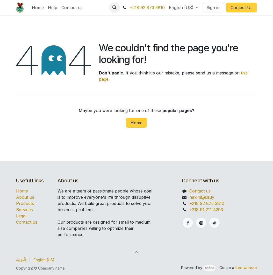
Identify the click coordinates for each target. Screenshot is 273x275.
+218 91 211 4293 (206, 209)
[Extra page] (214, 223)
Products (25, 203)
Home (136, 122)
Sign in (213, 7)
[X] (201, 223)
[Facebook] (188, 223)
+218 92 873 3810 (147, 7)
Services (24, 209)
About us (25, 197)
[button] (114, 7)
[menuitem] (38, 7)
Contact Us (242, 7)
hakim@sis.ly (201, 197)
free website (246, 267)
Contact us (26, 222)
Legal (21, 215)
